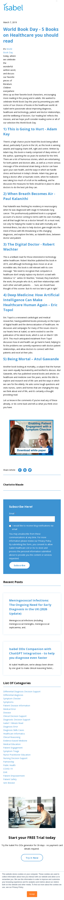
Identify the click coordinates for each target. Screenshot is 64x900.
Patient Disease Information (16, 716)
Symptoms (8, 712)
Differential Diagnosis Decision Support (22, 702)
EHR (5, 782)
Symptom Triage (11, 761)
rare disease (9, 793)
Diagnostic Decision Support (16, 730)
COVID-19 (8, 779)
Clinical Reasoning (11, 747)
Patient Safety (10, 789)
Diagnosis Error (10, 737)
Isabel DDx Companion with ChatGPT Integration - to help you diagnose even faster (32, 663)
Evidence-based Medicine (15, 751)
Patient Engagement (13, 758)
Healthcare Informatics (14, 744)
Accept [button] (32, 894)
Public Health (9, 775)
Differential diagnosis (13, 705)
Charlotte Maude (13, 495)
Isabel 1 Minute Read (13, 733)
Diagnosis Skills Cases (13, 740)
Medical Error (9, 719)
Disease (7, 723)
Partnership (8, 772)
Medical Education (12, 754)
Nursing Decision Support (15, 768)
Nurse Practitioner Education (17, 765)
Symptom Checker (12, 709)
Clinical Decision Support (15, 726)
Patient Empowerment (14, 786)
